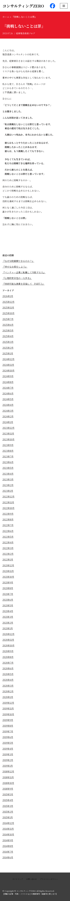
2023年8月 (7, 450)
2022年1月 (7, 559)
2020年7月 (7, 662)
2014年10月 (8, 834)
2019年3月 (7, 754)
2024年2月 (7, 416)
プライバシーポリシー (49, 879)
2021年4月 (7, 611)
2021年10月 (8, 576)
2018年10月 (8, 783)
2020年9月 (7, 651)
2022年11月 (8, 502)
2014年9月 (7, 840)
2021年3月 (7, 616)
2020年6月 (7, 668)
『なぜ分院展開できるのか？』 (18, 261)
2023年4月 (7, 473)
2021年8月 (7, 588)
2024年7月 (7, 387)
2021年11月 (8, 571)
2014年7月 (7, 851)
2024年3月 (7, 410)
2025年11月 (8, 307)
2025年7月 (7, 319)
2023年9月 (7, 445)
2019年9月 (7, 720)
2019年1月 (7, 765)
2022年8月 (7, 519)
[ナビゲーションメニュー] (64, 6)
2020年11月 (8, 639)
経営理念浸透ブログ (25, 33)
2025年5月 (7, 330)
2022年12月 (8, 496)
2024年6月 (7, 393)
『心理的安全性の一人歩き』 (17, 278)
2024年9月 (7, 376)
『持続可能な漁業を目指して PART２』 (23, 283)
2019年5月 (7, 742)
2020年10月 (8, 645)
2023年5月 (7, 467)
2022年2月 (7, 553)
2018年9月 (7, 788)
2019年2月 (7, 760)
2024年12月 (8, 359)
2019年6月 (7, 737)
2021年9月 (7, 582)
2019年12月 (8, 702)
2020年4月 (7, 679)
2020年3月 (7, 685)
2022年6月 (7, 531)
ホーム (5, 16)
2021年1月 (7, 628)
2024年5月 (7, 399)
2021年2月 (7, 622)
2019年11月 (8, 708)
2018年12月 (8, 771)
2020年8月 (7, 657)
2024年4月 (7, 404)
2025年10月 (8, 313)
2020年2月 (7, 691)
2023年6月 (7, 462)
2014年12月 (8, 823)
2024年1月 (7, 422)
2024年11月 (8, 364)
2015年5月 (7, 794)
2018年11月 (8, 777)
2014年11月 (8, 828)
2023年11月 (8, 433)
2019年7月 (7, 731)
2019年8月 (7, 725)
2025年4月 (7, 336)
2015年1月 (7, 817)
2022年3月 (7, 548)
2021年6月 (7, 599)
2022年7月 (7, 525)
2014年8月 (7, 846)
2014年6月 (7, 857)
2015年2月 (7, 811)
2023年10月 (8, 439)
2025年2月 (7, 347)
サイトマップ (17, 879)
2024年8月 (7, 382)
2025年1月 (7, 353)
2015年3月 (7, 806)
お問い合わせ (31, 879)
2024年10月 (8, 370)
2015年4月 (7, 800)
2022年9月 (7, 513)
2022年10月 (8, 508)
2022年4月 (7, 542)
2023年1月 (7, 490)
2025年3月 (7, 341)
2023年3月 (7, 479)
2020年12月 (8, 634)
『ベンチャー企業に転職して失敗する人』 (24, 272)
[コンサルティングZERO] (23, 5)
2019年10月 (8, 714)
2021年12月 (8, 565)
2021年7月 (7, 594)
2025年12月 (8, 301)
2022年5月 (7, 536)
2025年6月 (7, 324)
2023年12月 (8, 427)
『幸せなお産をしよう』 (14, 266)
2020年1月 (7, 697)
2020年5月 (7, 674)
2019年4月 (7, 748)
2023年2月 (7, 485)
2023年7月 (7, 456)
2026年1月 (7, 296)
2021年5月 (7, 605)
